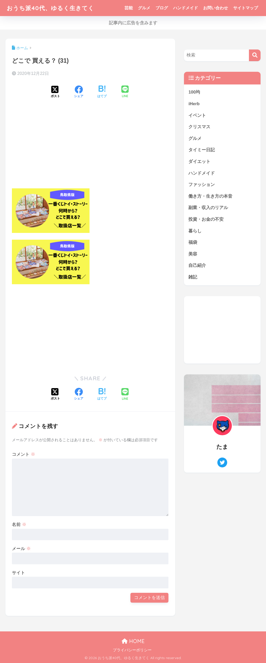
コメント (23, 454)
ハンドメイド (185, 8)
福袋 (192, 242)
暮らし (195, 231)
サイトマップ (245, 8)
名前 (19, 524)
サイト (18, 572)
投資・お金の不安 (206, 219)
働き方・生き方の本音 (210, 196)
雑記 (192, 277)
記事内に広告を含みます (133, 22)
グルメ (144, 8)
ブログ (162, 8)
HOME (133, 641)
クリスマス (199, 126)
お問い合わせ (215, 8)
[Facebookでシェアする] (78, 92)
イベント (197, 115)
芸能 (128, 8)
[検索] (255, 55)
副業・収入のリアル (208, 207)
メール (21, 548)
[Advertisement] (90, 147)
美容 (192, 254)
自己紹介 (197, 265)
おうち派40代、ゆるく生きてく (52, 8)
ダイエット (199, 161)
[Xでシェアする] (55, 92)
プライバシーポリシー (132, 650)
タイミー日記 (201, 150)
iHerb (194, 103)
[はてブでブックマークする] (102, 92)
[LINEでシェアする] (125, 92)
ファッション (201, 184)
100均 (194, 92)
